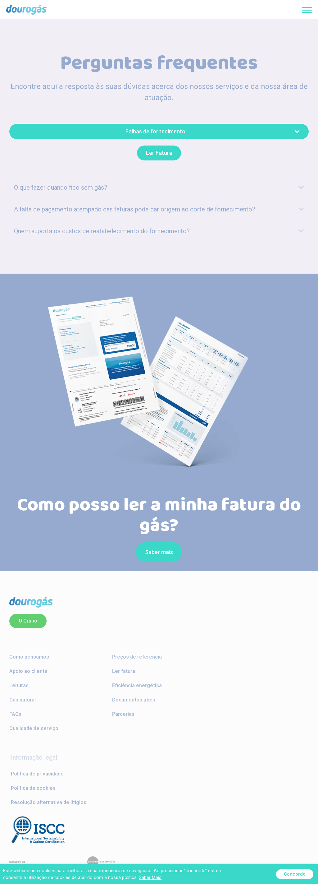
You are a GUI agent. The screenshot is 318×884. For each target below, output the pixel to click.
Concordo (295, 874)
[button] (159, 131)
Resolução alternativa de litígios (48, 802)
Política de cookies (33, 788)
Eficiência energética (137, 685)
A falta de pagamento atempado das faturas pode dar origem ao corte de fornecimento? (134, 209)
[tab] (159, 187)
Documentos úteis (133, 700)
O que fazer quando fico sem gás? (60, 187)
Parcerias (123, 714)
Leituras (19, 685)
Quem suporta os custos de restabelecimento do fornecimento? (102, 230)
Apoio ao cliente (28, 671)
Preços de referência (137, 657)
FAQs (15, 714)
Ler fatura (123, 671)
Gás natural (22, 700)
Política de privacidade (37, 774)
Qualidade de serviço (33, 728)
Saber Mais (150, 877)
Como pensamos (29, 657)
